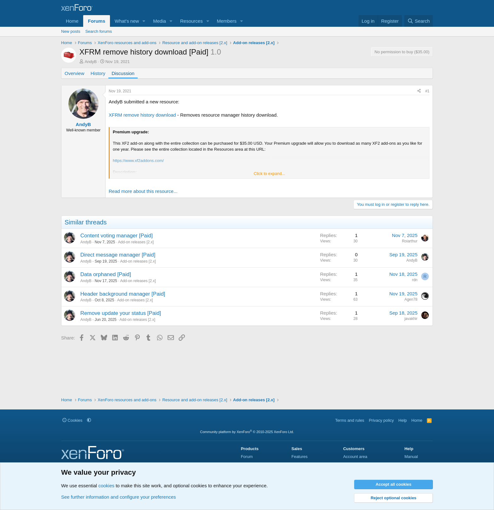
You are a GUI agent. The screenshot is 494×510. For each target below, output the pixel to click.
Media (159, 21)
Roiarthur (409, 241)
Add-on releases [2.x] (135, 242)
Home (72, 21)
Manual (411, 456)
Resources (191, 21)
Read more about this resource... (143, 191)
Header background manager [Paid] (122, 294)
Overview (74, 73)
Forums (96, 21)
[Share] (419, 91)
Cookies (72, 420)
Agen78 (411, 299)
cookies (106, 485)
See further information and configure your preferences (118, 497)
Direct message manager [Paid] (117, 255)
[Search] (418, 21)
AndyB (91, 61)
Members (227, 21)
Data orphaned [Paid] (105, 274)
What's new (127, 21)
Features (299, 456)
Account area (355, 456)
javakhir (411, 318)
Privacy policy (381, 420)
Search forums (98, 31)
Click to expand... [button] (269, 173)
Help (403, 420)
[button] (144, 21)
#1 (427, 91)
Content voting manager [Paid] (116, 236)
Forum (247, 456)
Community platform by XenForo (247, 432)
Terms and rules (349, 420)
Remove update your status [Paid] (120, 313)
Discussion (123, 73)
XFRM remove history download (142, 115)
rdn (414, 280)
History (98, 73)
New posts (70, 31)
